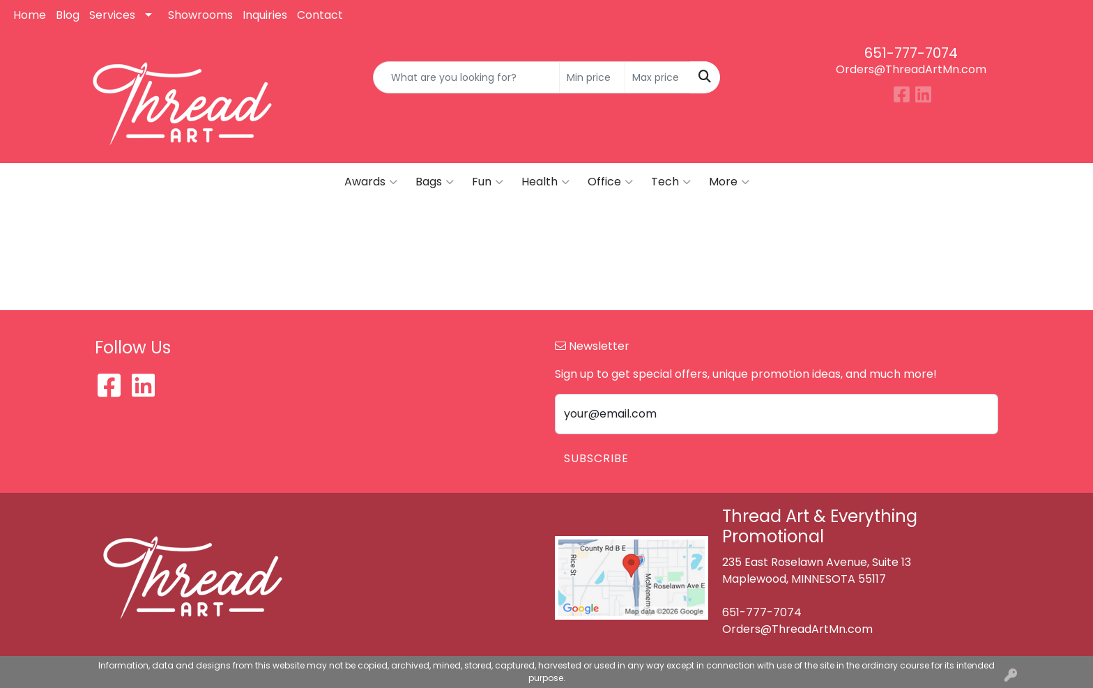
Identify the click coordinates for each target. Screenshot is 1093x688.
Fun (487, 182)
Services (112, 15)
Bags (434, 182)
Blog (67, 15)
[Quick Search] (466, 77)
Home (29, 15)
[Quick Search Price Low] (592, 77)
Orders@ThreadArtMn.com (911, 69)
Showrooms (200, 15)
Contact (320, 15)
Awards (370, 182)
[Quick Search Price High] (658, 77)
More (729, 182)
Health (545, 182)
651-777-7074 (911, 53)
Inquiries (265, 15)
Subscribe (596, 458)
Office (610, 182)
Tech (671, 182)
